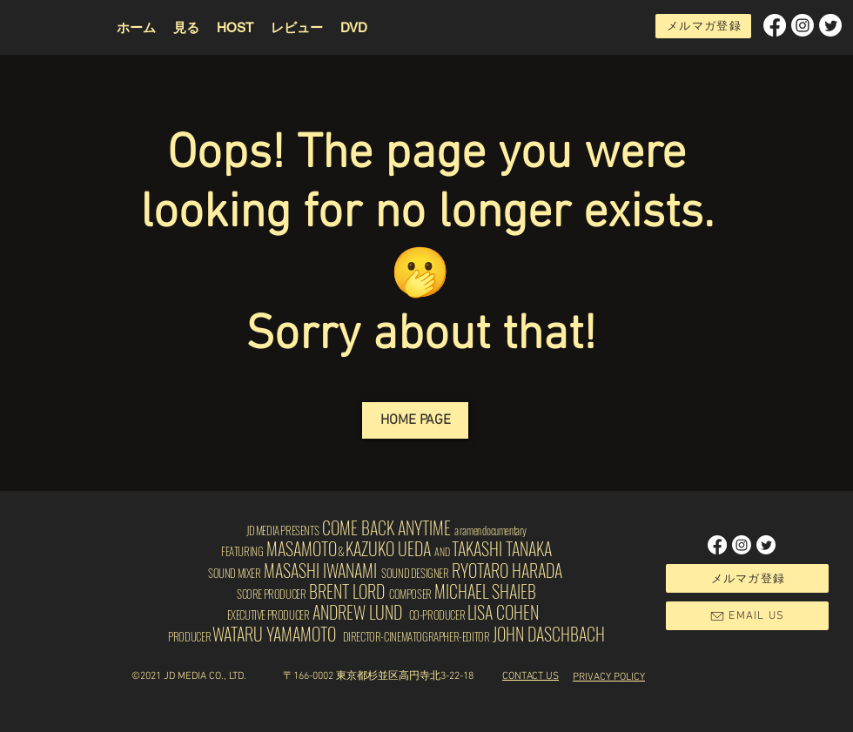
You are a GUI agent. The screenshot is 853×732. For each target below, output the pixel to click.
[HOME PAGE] (415, 420)
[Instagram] (802, 25)
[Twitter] (830, 25)
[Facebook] (774, 25)
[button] (235, 27)
